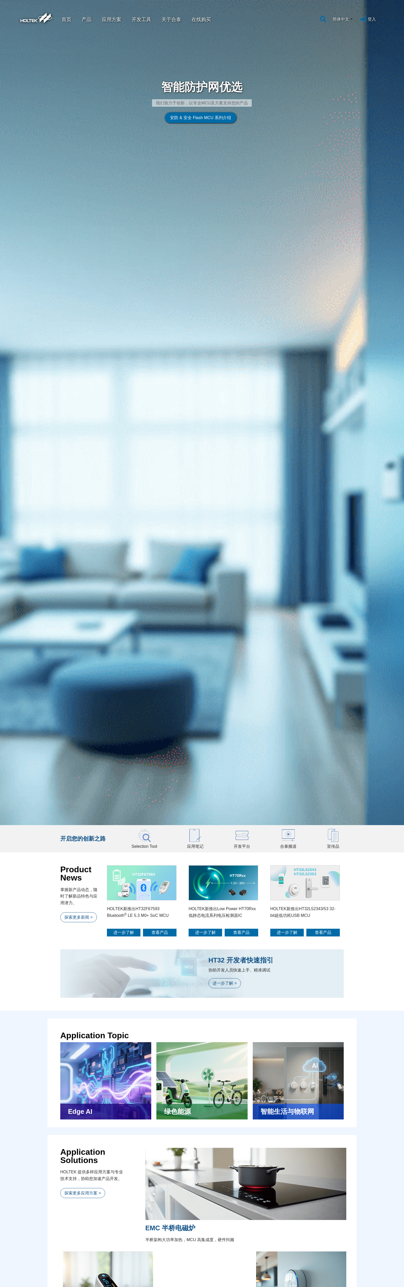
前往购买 (204, 1182)
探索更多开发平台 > (82, 918)
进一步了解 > (225, 312)
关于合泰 (171, 19)
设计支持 (72, 1249)
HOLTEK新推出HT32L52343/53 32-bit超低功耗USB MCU (302, 240)
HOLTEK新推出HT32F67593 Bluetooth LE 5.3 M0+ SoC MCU (138, 240)
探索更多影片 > (78, 1060)
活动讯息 (154, 1267)
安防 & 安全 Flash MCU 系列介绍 (142, 99)
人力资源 (237, 1255)
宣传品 (69, 1279)
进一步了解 (123, 261)
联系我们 (320, 1279)
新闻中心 (155, 1249)
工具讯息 (154, 1273)
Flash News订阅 (326, 1267)
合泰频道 (71, 1273)
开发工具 (141, 19)
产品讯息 (154, 1261)
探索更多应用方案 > (82, 521)
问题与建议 (322, 1255)
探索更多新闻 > (78, 246)
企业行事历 (322, 1273)
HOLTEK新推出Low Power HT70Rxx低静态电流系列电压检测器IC (222, 240)
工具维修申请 (324, 1261)
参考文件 (71, 1267)
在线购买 (201, 19)
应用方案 (111, 19)
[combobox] (343, 19)
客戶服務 (321, 1249)
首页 (66, 19)
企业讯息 (154, 1255)
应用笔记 (71, 1255)
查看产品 (160, 261)
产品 (86, 19)
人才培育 (238, 1249)
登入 (372, 19)
